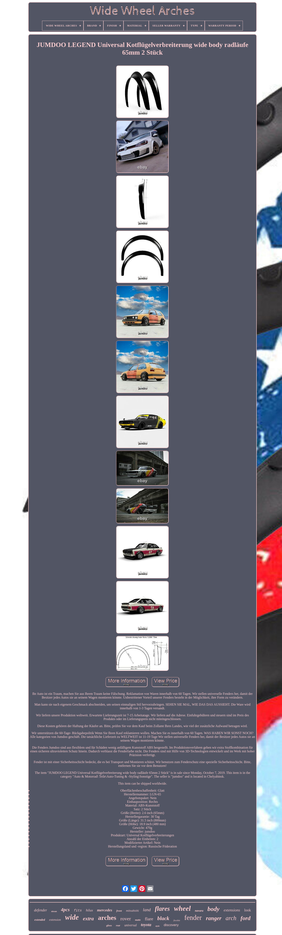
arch (231, 918)
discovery (171, 925)
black (163, 918)
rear (118, 925)
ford (246, 918)
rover (125, 918)
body (213, 908)
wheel (182, 908)
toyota (146, 924)
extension (55, 919)
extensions (232, 910)
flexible (176, 920)
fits (78, 910)
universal (130, 925)
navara (199, 910)
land (147, 909)
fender (193, 917)
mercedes (104, 910)
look (247, 910)
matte (138, 919)
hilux (89, 910)
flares (162, 908)
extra (88, 918)
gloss (109, 925)
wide (72, 917)
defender (40, 910)
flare (149, 918)
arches (107, 917)
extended (39, 919)
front (119, 910)
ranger (213, 918)
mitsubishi (132, 910)
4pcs (65, 909)
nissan (54, 911)
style (157, 926)
